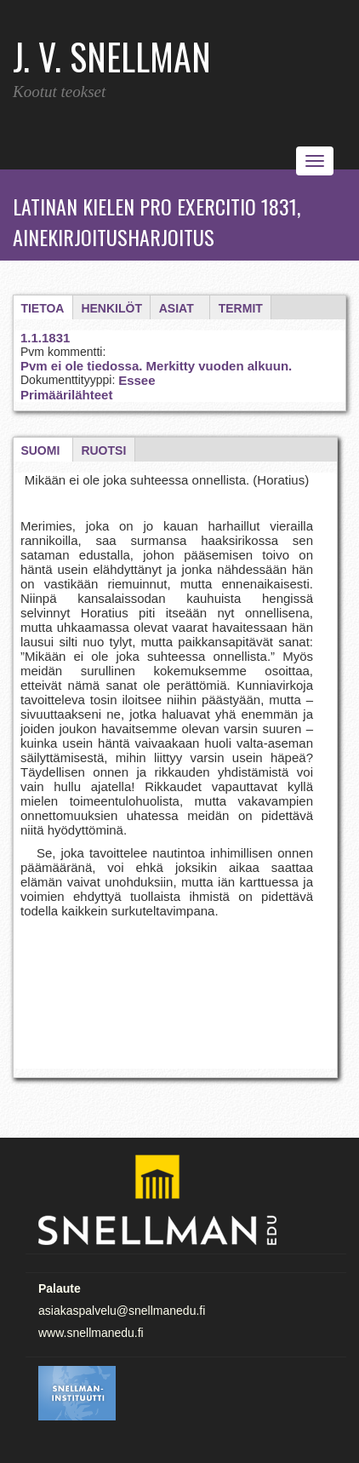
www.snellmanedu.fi (91, 1333)
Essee (136, 380)
